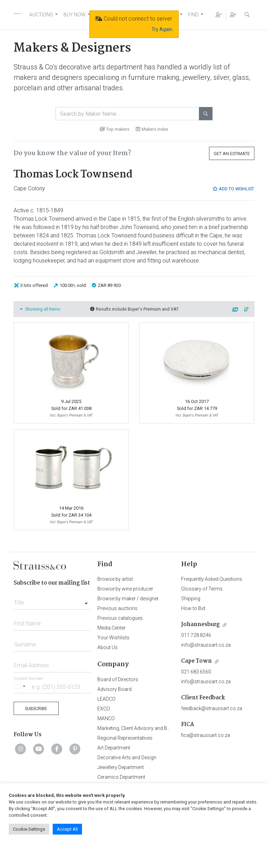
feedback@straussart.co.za (211, 708)
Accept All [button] (67, 829)
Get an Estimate (232, 153)
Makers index (152, 129)
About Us (107, 647)
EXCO (103, 708)
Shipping (190, 598)
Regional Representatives (124, 738)
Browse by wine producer (125, 589)
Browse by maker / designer (128, 598)
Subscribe (36, 708)
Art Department (113, 748)
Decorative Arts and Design (126, 757)
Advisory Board (114, 689)
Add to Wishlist (233, 188)
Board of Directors (117, 679)
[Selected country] (20, 686)
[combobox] (52, 601)
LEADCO (106, 699)
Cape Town (196, 661)
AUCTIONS (41, 14)
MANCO (106, 718)
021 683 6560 (196, 672)
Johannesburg (200, 624)
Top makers (114, 129)
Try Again (161, 29)
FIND (193, 14)
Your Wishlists (113, 637)
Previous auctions (117, 608)
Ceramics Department (121, 777)
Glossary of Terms (202, 589)
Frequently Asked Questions (211, 579)
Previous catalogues (120, 618)
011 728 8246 (196, 635)
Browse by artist (115, 579)
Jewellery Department (120, 767)
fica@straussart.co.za (205, 735)
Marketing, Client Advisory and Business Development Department (169, 728)
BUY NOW (74, 14)
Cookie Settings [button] (29, 829)
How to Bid (193, 608)
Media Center (111, 628)
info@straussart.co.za (206, 645)
